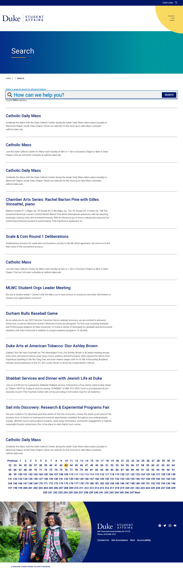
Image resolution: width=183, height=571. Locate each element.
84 (106, 469)
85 (112, 469)
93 (152, 469)
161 (163, 478)
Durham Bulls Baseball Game (32, 313)
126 (153, 474)
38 (40, 465)
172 (51, 483)
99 (15, 474)
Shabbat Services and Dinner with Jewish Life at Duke (54, 378)
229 (173, 487)
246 (127, 492)
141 (61, 478)
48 (91, 465)
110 (71, 474)
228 (168, 487)
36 (30, 465)
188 (132, 483)
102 (30, 474)
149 (102, 478)
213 (91, 487)
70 (35, 469)
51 (106, 465)
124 (142, 474)
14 (86, 460)
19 (112, 460)
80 (86, 469)
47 (86, 465)
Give (132, 540)
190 (142, 483)
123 (137, 474)
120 (122, 474)
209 (71, 487)
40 (50, 465)
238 (86, 492)
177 (76, 483)
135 (30, 478)
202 (35, 487)
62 (163, 465)
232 (55, 492)
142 (66, 478)
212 (86, 487)
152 (117, 478)
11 (71, 460)
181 (97, 483)
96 (168, 469)
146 (86, 478)
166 (20, 483)
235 (70, 492)
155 (132, 478)
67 (20, 469)
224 (148, 487)
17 (102, 460)
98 (10, 474)
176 (71, 483)
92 (147, 469)
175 (66, 483)
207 (61, 487)
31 (173, 460)
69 (30, 469)
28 (158, 460)
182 (102, 483)
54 (122, 465)
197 (10, 487)
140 (56, 478)
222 (137, 487)
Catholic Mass (18, 145)
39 (45, 465)
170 (40, 483)
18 (107, 460)
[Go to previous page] (12, 461)
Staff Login (168, 3)
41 (55, 465)
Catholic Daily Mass (23, 115)
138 (46, 478)
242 (106, 492)
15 (91, 460)
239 (91, 492)
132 (15, 478)
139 (51, 478)
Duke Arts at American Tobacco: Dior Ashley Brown (52, 346)
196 (173, 483)
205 (51, 487)
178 (81, 483)
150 (107, 478)
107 (56, 474)
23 (132, 460)
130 (173, 474)
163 (173, 478)
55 (127, 465)
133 (20, 478)
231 (50, 492)
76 (66, 469)
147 (91, 478)
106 (51, 474)
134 (25, 478)
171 (46, 483)
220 (127, 487)
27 (153, 460)
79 (81, 469)
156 (137, 478)
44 (71, 465)
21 (122, 460)
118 (112, 474)
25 (142, 460)
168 (30, 483)
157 (142, 478)
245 (121, 492)
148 (97, 478)
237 (81, 492)
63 (168, 465)
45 (76, 465)
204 (46, 487)
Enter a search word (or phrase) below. (26, 89)
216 (107, 487)
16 (97, 460)
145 (81, 478)
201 (30, 487)
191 (148, 483)
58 (142, 465)
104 (40, 474)
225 (153, 487)
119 (117, 474)
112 (81, 474)
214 (97, 487)
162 (168, 478)
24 (137, 460)
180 (91, 483)
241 (101, 492)
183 (107, 483)
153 (122, 478)
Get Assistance (119, 540)
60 (152, 465)
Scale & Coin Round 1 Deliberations (37, 236)
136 (35, 478)
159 (153, 478)
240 (96, 492)
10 (66, 460)
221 (132, 487)
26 (148, 460)
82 (96, 469)
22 (127, 460)
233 (60, 492)
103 (35, 474)
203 (40, 487)
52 (112, 465)
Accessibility (144, 540)
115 (97, 474)
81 (91, 469)
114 (91, 474)
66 (15, 469)
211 (81, 487)
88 (127, 469)
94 (157, 469)
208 (66, 487)
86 (117, 469)
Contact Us (103, 540)
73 (50, 469)
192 (153, 483)
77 (71, 469)
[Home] (23, 18)
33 (15, 465)
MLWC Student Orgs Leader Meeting (38, 287)
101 (25, 474)
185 (117, 483)
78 (76, 469)
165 (15, 483)
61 (157, 465)
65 (10, 469)
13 (81, 460)
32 (10, 465)
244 (116, 492)
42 (61, 465)
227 (163, 487)
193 (158, 483)
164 (10, 483)
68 (25, 469)
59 (147, 465)
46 (81, 465)
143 (71, 478)
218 (117, 487)
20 (117, 460)
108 (61, 474)
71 (40, 469)
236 (76, 492)
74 (55, 469)
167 (25, 483)
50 (101, 465)
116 (102, 474)
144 (76, 478)
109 (66, 474)
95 (163, 469)
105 (46, 474)
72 (45, 469)
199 (20, 487)
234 (65, 492)
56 (132, 465)
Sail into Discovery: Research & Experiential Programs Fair (57, 407)
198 (15, 487)
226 (158, 487)
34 (20, 465)
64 (173, 465)
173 (56, 483)
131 (10, 478)
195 (168, 483)
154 (127, 478)
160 (158, 478)
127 (158, 474)
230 (45, 492)
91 (142, 469)
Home (8, 78)
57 (137, 465)
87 (122, 469)
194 (163, 483)
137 (40, 478)
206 (56, 487)
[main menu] (171, 18)
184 (112, 483)
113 (86, 474)
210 (76, 487)
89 (132, 469)
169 (35, 483)
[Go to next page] (137, 492)
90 (137, 469)
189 (137, 483)
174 (61, 483)
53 (117, 465)
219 (122, 487)
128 (163, 474)
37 (35, 465)
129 (168, 474)
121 (127, 474)
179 (86, 483)
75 (61, 469)
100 (20, 474)
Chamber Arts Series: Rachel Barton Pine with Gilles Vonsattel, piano (52, 201)
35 (25, 465)
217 (112, 487)
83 (101, 469)
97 (173, 469)
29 (163, 460)
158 (148, 478)
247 (132, 492)
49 (96, 465)
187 (127, 483)
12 (76, 460)
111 (76, 474)
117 (107, 474)
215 (102, 487)
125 (148, 474)
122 (132, 474)
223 (142, 487)
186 (122, 483)
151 (112, 478)
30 (168, 460)
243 (111, 492)
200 (25, 487)
